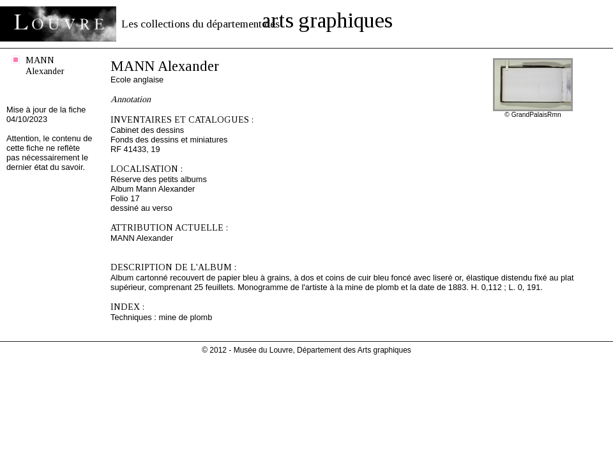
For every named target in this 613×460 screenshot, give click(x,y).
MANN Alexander (45, 65)
